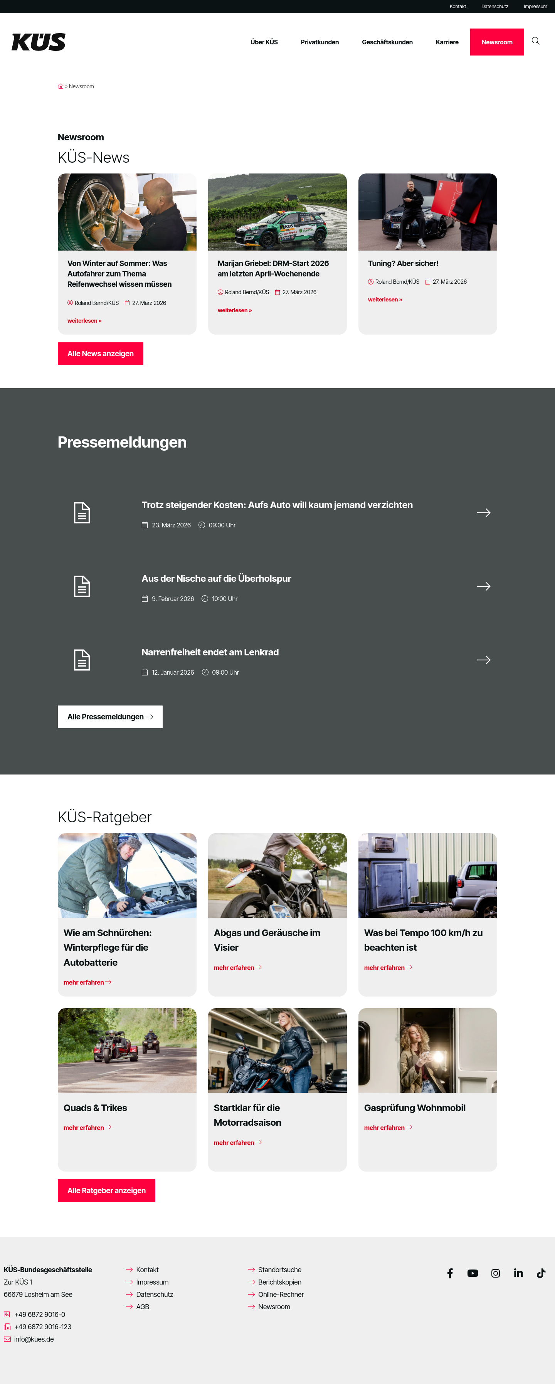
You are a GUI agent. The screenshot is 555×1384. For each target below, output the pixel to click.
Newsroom (497, 42)
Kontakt (458, 6)
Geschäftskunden (387, 42)
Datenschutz (494, 6)
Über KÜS (264, 42)
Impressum (535, 6)
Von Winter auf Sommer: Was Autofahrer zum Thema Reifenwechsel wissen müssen (119, 274)
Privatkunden (320, 42)
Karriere (447, 42)
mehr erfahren (87, 982)
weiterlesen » (84, 320)
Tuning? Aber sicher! (403, 263)
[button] (17, 1367)
